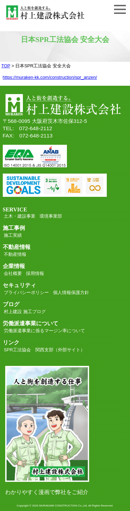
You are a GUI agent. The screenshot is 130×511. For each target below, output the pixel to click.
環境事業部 (51, 216)
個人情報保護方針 (71, 292)
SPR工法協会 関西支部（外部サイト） (44, 349)
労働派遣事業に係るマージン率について (44, 330)
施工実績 (13, 235)
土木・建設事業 (19, 216)
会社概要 (13, 273)
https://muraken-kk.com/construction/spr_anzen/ (50, 77)
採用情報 (35, 273)
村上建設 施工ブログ (25, 311)
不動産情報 (15, 254)
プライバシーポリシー (26, 292)
